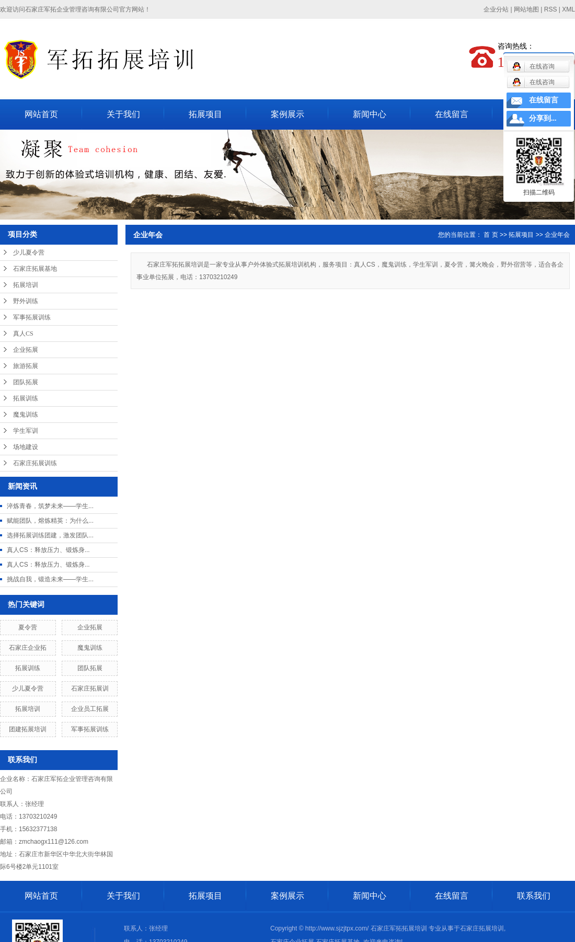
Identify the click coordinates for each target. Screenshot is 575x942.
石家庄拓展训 (90, 688)
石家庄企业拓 (28, 647)
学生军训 (25, 430)
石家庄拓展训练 (35, 463)
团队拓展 (25, 382)
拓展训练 (25, 398)
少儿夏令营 (28, 252)
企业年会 (557, 234)
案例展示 (287, 114)
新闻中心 (369, 114)
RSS (550, 9)
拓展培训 (25, 285)
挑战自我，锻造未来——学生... (50, 579)
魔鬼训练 (25, 414)
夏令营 (27, 627)
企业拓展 (25, 349)
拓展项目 (205, 114)
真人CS (23, 333)
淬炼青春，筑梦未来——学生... (50, 506)
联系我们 (533, 895)
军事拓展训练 (32, 317)
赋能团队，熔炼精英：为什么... (50, 520)
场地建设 (25, 447)
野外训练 (25, 301)
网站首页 (41, 114)
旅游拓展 (25, 366)
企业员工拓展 (90, 709)
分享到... (543, 118)
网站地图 (526, 9)
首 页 (491, 234)
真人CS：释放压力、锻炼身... (48, 550)
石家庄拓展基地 (35, 268)
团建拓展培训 (28, 729)
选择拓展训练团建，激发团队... (50, 535)
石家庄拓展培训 (482, 928)
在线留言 (451, 114)
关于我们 (123, 114)
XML (568, 9)
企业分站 (496, 9)
